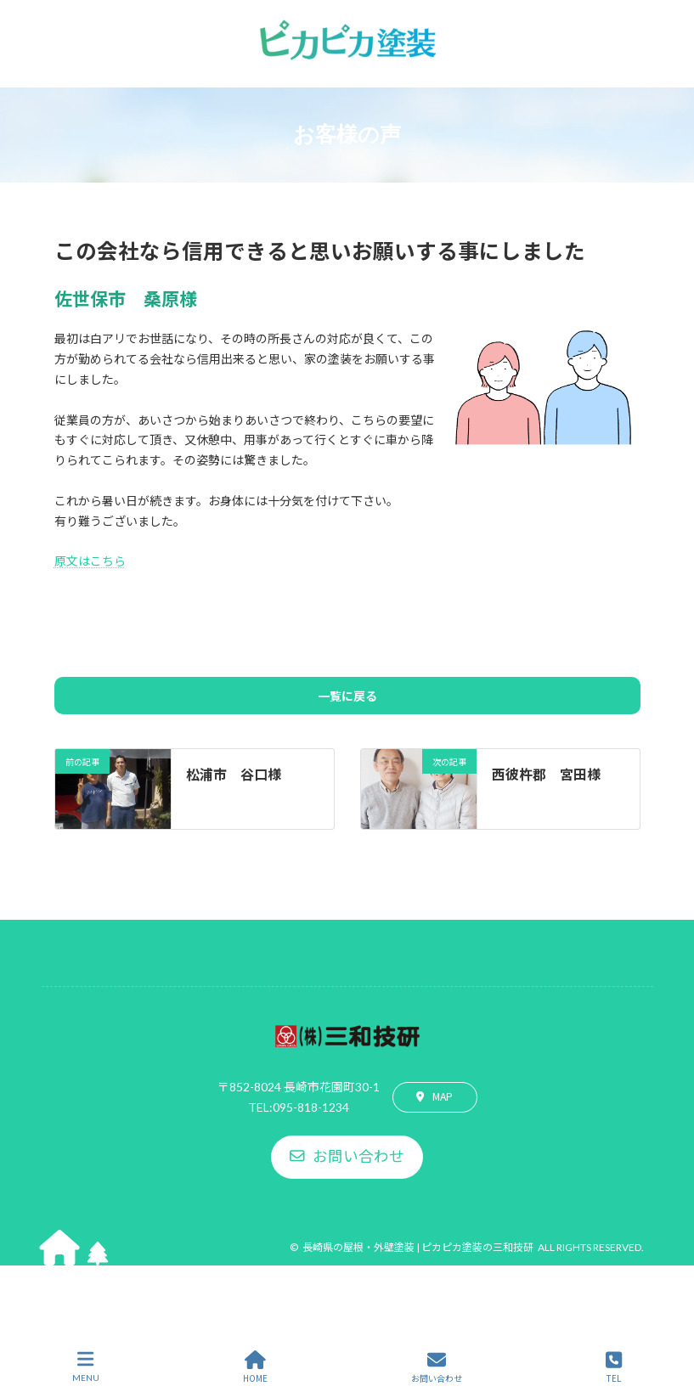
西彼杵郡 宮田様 (546, 774)
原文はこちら (90, 560)
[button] (434, 1097)
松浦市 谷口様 (233, 774)
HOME (255, 1367)
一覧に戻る (347, 695)
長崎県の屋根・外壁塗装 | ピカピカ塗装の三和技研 (417, 1247)
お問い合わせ (436, 1367)
